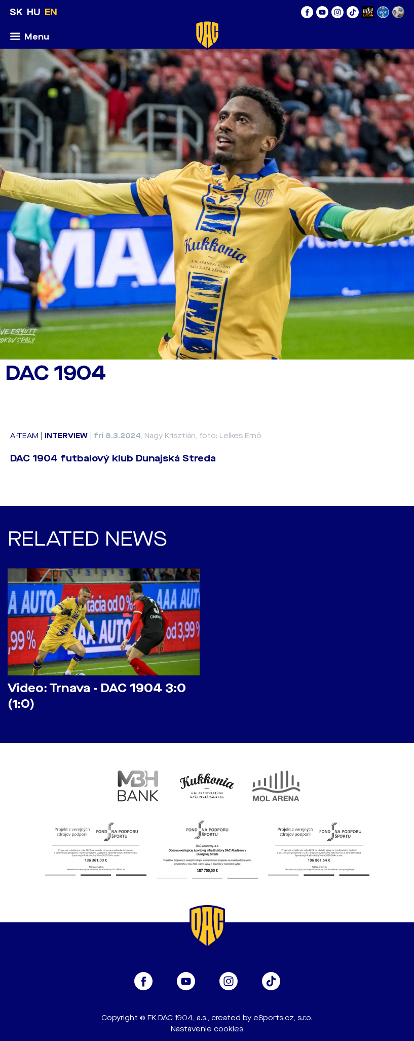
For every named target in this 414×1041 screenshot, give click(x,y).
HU (34, 12)
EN (51, 12)
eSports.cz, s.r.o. (283, 1018)
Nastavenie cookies (207, 1029)
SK (16, 12)
